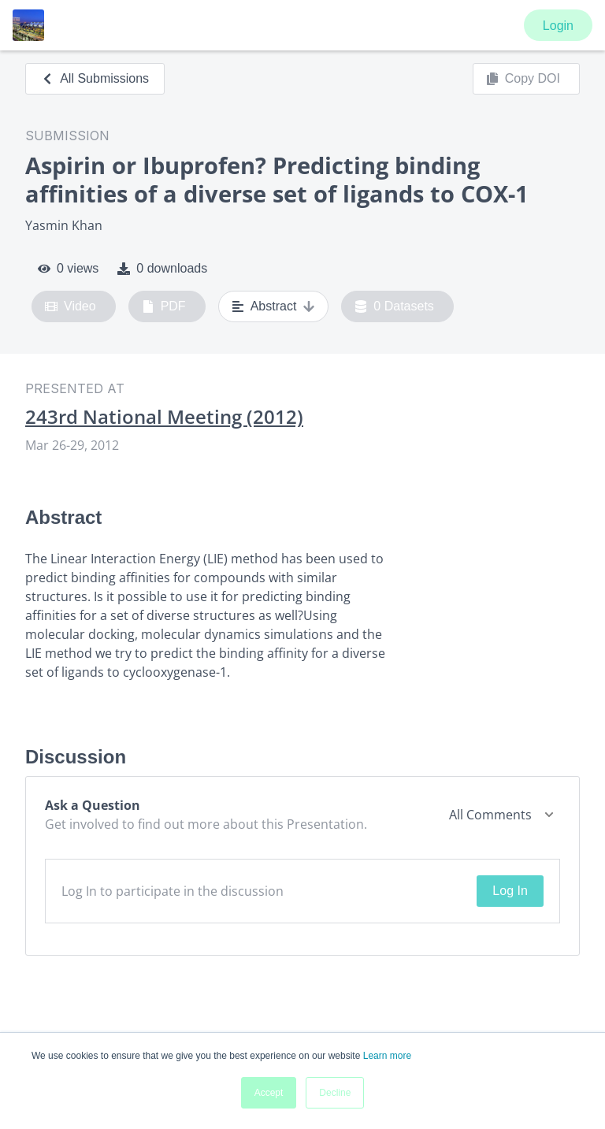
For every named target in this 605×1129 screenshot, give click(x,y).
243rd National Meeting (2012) (164, 416)
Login (558, 25)
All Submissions (95, 78)
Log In (509, 890)
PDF (164, 306)
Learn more (387, 1055)
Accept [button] (269, 1092)
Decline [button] (335, 1092)
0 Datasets (394, 306)
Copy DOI (523, 79)
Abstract (274, 306)
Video (70, 306)
